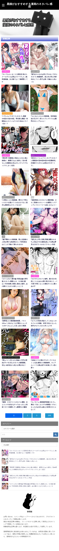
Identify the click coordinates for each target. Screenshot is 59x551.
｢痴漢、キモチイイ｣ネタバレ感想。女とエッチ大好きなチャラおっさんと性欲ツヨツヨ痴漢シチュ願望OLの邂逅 (15, 404)
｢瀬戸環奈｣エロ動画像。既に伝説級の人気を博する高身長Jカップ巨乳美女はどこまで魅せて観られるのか (15, 242)
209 (49, 415)
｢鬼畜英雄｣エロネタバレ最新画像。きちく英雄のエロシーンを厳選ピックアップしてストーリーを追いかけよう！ (44, 202)
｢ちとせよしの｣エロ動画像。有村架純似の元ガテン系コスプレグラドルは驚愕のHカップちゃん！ (44, 118)
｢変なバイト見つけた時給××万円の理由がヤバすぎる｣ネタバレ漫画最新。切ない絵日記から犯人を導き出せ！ (14, 362)
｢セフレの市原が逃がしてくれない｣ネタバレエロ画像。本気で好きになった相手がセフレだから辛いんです (44, 323)
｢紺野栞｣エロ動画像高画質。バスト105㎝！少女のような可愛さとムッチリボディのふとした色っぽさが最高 (14, 323)
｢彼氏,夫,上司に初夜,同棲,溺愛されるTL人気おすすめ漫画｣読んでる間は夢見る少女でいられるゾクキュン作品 (43, 242)
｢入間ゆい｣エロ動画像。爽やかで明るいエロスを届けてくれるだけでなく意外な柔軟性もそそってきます (15, 202)
